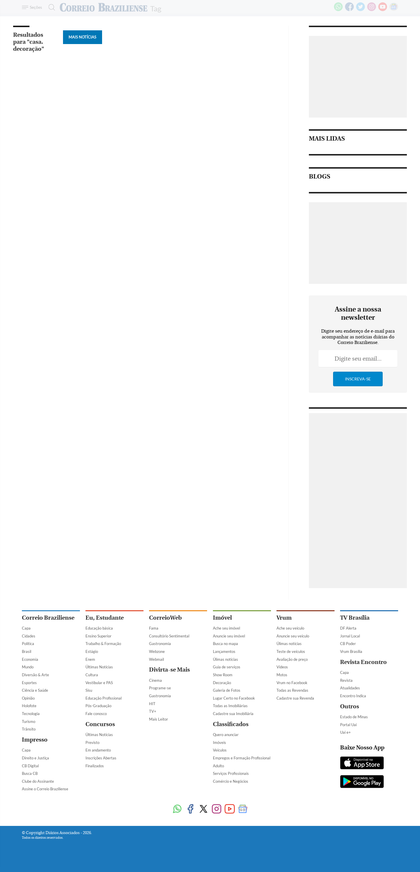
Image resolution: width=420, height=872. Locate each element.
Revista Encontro (363, 662)
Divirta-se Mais (169, 669)
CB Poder (348, 643)
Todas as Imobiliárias (230, 705)
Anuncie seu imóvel (229, 636)
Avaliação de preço (292, 659)
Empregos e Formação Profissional (241, 758)
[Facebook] (349, 10)
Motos (281, 674)
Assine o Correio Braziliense (45, 789)
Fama (153, 628)
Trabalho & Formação (103, 643)
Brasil (26, 651)
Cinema (155, 680)
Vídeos (282, 667)
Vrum (284, 617)
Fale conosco (96, 713)
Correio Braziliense (48, 617)
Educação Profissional (103, 698)
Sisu (88, 690)
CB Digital (30, 765)
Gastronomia (160, 643)
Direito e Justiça (35, 758)
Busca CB (30, 773)
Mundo (28, 667)
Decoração (222, 682)
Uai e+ (345, 732)
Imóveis (219, 742)
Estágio (91, 651)
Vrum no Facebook (291, 682)
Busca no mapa (225, 643)
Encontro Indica (353, 695)
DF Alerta (348, 628)
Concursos (100, 724)
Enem (90, 659)
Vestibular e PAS (99, 682)
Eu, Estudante (104, 617)
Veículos (220, 750)
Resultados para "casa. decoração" (28, 42)
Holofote (29, 705)
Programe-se (160, 688)
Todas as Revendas (292, 690)
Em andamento (98, 750)
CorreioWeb (165, 617)
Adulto (218, 765)
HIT (152, 703)
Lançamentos (224, 651)
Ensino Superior (98, 636)
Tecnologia (31, 713)
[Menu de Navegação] (33, 7)
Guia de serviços (226, 667)
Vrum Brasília (351, 651)
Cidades (28, 636)
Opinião (28, 698)
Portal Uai (348, 724)
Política (28, 643)
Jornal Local (350, 636)
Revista (346, 680)
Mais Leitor (158, 719)
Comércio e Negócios (230, 781)
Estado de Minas (354, 716)
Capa (26, 628)
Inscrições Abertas (100, 758)
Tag (155, 8)
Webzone (157, 651)
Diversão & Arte (35, 674)
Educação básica (99, 628)
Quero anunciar (226, 734)
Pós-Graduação (98, 705)
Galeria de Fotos (226, 690)
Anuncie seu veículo (292, 636)
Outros (349, 706)
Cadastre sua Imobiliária (233, 713)
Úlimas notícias (225, 659)
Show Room (222, 674)
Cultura (91, 674)
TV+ (152, 711)
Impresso (35, 739)
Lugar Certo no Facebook (234, 698)
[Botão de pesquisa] (50, 7)
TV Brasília (355, 617)
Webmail (156, 659)
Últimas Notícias (99, 667)
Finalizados (94, 765)
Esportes (29, 682)
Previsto (92, 742)
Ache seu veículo (290, 628)
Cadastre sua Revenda (295, 698)
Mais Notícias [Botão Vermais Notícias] (82, 37)
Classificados (231, 724)
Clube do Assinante (38, 781)
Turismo (28, 721)
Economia (30, 659)
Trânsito (29, 729)
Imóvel (222, 617)
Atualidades (350, 688)
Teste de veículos (290, 651)
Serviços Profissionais (231, 773)
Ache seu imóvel (226, 628)
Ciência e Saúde (35, 690)
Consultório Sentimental (169, 636)
